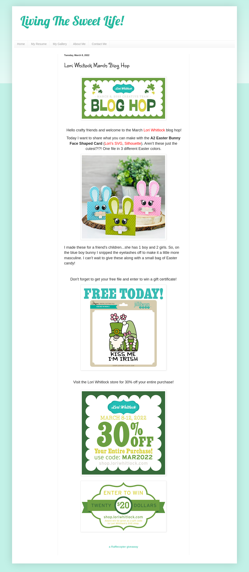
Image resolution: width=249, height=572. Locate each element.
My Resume (39, 44)
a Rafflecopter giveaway (123, 546)
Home (21, 44)
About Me (79, 44)
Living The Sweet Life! (71, 21)
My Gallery (60, 44)
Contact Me (99, 44)
